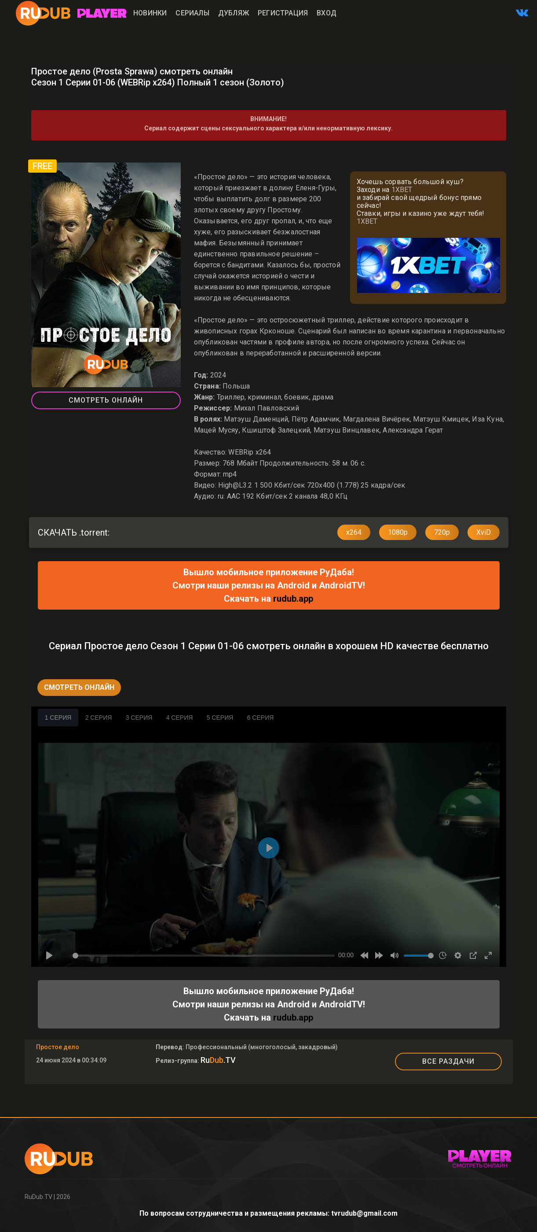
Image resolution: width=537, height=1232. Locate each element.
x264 (354, 532)
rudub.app (293, 598)
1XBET (402, 189)
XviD (483, 532)
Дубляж (233, 13)
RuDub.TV (38, 1196)
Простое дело (57, 1047)
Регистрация (283, 13)
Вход (326, 13)
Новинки (150, 13)
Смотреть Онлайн (106, 400)
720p (442, 532)
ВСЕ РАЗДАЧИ (448, 1061)
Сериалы (192, 13)
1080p (398, 532)
